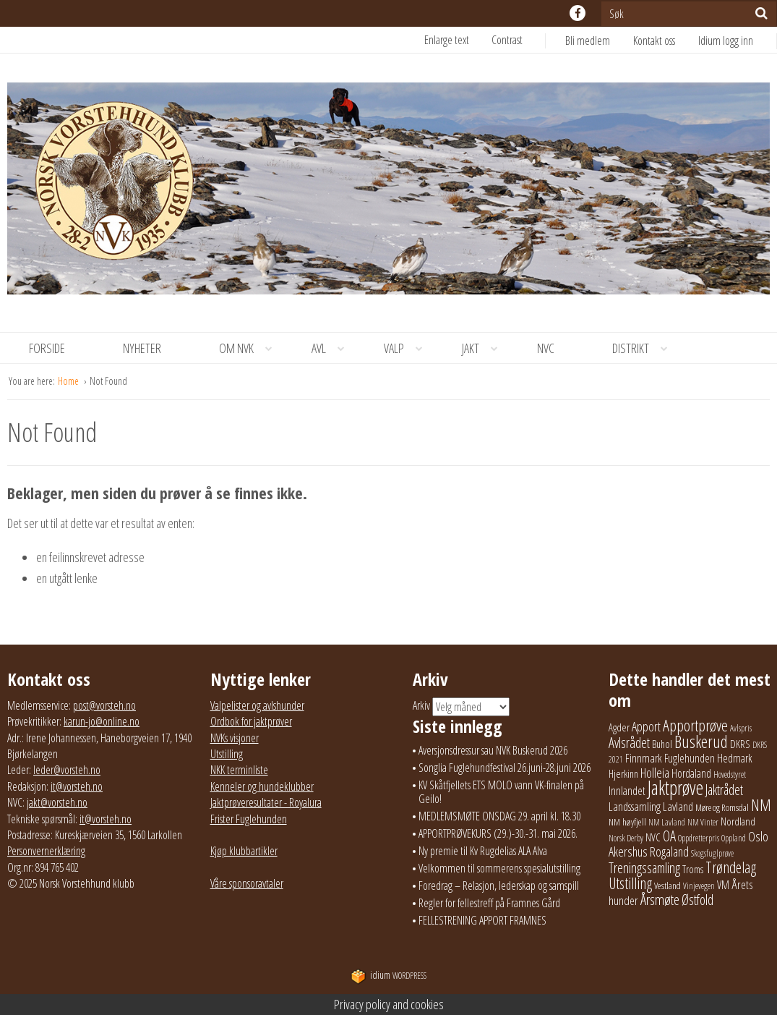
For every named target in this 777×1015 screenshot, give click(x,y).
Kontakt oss (654, 40)
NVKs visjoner (234, 738)
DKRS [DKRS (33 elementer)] (740, 743)
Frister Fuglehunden (248, 819)
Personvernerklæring (46, 851)
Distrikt (645, 348)
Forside (47, 348)
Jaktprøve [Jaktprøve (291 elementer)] (675, 788)
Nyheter (142, 348)
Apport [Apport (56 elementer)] (646, 726)
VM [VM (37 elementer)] (723, 885)
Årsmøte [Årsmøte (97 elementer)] (659, 899)
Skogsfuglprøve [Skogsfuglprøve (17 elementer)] (712, 853)
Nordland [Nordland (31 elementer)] (738, 821)
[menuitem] (599, 40)
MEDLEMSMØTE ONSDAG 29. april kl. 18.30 (499, 816)
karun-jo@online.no (101, 721)
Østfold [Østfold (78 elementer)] (697, 899)
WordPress (388, 975)
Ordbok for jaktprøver (251, 721)
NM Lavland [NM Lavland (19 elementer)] (666, 822)
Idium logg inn (725, 40)
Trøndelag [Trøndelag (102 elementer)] (730, 867)
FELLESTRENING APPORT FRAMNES (482, 920)
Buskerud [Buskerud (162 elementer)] (701, 741)
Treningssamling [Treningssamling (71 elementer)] (644, 868)
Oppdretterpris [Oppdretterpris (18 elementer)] (698, 838)
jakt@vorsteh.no (57, 802)
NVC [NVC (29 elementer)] (653, 837)
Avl (333, 348)
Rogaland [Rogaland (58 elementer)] (669, 851)
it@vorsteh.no (77, 786)
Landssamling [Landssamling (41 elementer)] (635, 807)
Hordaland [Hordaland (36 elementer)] (691, 773)
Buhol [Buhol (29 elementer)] (662, 743)
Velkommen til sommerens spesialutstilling (499, 868)
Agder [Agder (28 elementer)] (619, 727)
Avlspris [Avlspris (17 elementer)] (741, 728)
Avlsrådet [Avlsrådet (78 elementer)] (629, 742)
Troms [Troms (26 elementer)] (692, 869)
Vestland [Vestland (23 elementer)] (667, 885)
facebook (577, 13)
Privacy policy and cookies (389, 1004)
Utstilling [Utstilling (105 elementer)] (630, 882)
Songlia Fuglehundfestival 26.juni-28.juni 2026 (504, 768)
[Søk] (761, 13)
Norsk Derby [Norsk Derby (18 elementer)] (626, 838)
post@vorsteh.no (104, 705)
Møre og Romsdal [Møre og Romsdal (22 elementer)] (722, 807)
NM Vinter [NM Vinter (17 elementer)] (702, 822)
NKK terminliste (239, 770)
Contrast (507, 40)
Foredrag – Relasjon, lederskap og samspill (498, 885)
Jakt (485, 348)
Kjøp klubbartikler (244, 851)
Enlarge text (446, 40)
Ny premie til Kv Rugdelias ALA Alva (482, 851)
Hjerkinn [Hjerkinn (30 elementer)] (623, 773)
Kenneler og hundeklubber (262, 786)
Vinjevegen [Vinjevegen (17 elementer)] (699, 886)
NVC (545, 348)
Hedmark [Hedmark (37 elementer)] (734, 758)
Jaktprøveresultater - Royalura (266, 802)
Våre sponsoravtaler (246, 883)
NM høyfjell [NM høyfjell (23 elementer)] (627, 821)
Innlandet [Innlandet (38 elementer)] (627, 791)
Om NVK (251, 348)
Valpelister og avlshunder (257, 705)
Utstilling (226, 754)
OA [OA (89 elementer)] (669, 835)
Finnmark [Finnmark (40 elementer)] (643, 758)
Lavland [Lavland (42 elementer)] (678, 806)
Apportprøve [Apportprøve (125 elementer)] (695, 725)
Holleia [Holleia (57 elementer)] (654, 772)
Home (69, 381)
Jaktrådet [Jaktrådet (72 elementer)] (724, 789)
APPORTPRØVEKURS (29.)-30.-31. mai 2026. (498, 833)
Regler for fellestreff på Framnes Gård (489, 903)
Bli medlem (587, 40)
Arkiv (421, 705)
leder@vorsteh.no (66, 770)
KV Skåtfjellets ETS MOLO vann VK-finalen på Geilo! (501, 792)
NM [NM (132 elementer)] (761, 805)
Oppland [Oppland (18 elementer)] (733, 838)
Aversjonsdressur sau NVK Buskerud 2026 (492, 750)
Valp (408, 348)
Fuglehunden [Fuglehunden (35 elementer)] (689, 758)
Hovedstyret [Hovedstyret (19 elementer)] (729, 774)
